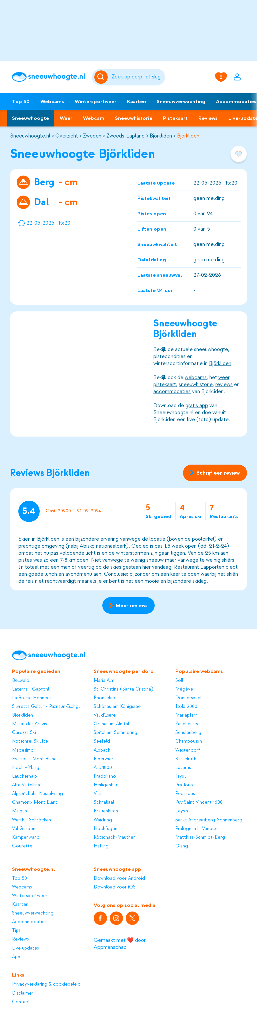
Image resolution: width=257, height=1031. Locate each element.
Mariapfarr (186, 715)
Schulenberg (188, 732)
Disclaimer (22, 993)
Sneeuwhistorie (133, 118)
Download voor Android (119, 878)
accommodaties (172, 391)
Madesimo (23, 750)
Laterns (183, 767)
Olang (181, 846)
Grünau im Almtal (111, 724)
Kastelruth (185, 759)
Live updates (25, 948)
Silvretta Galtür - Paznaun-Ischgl (46, 706)
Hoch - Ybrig (25, 767)
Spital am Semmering (115, 732)
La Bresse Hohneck (32, 698)
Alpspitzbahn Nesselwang (37, 793)
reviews (224, 384)
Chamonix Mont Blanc (35, 802)
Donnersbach (189, 698)
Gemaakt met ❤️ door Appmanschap (120, 944)
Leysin (181, 811)
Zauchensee (187, 724)
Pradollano (105, 776)
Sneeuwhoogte (30, 118)
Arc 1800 (103, 767)
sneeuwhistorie (196, 384)
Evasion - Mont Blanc (34, 759)
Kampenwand (26, 837)
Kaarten (136, 101)
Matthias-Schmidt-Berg (200, 837)
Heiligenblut (106, 785)
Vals (97, 793)
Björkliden (161, 136)
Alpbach (102, 750)
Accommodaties (29, 922)
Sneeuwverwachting (181, 101)
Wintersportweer (95, 101)
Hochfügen (105, 828)
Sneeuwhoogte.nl (30, 136)
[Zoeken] (137, 77)
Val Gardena (25, 828)
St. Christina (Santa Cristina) (123, 689)
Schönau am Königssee (117, 706)
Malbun (19, 811)
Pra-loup (184, 785)
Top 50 (21, 101)
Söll (179, 680)
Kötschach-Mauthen (115, 837)
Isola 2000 (186, 706)
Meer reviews (128, 605)
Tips (16, 930)
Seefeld (102, 741)
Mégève (184, 689)
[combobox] (137, 77)
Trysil (180, 776)
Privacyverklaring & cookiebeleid (46, 984)
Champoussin (188, 741)
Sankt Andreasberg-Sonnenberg (208, 820)
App (16, 957)
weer (223, 377)
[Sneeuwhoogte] (48, 77)
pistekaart (164, 384)
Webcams (52, 101)
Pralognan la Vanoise (196, 828)
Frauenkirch (106, 811)
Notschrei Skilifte (30, 741)
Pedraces (185, 793)
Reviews (208, 118)
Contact (21, 1002)
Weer (66, 118)
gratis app (196, 405)
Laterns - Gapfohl (30, 689)
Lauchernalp (24, 776)
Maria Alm (104, 680)
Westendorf (187, 750)
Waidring (103, 820)
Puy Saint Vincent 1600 (199, 802)
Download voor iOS (115, 887)
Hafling (101, 846)
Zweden (92, 136)
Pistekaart (175, 118)
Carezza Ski (24, 732)
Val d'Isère (105, 715)
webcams (196, 377)
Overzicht (66, 136)
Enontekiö (104, 698)
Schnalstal (104, 802)
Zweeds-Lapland (125, 136)
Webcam (93, 118)
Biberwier (103, 759)
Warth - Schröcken (31, 820)
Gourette (22, 846)
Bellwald (20, 680)
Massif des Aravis (29, 724)
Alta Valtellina (26, 785)
